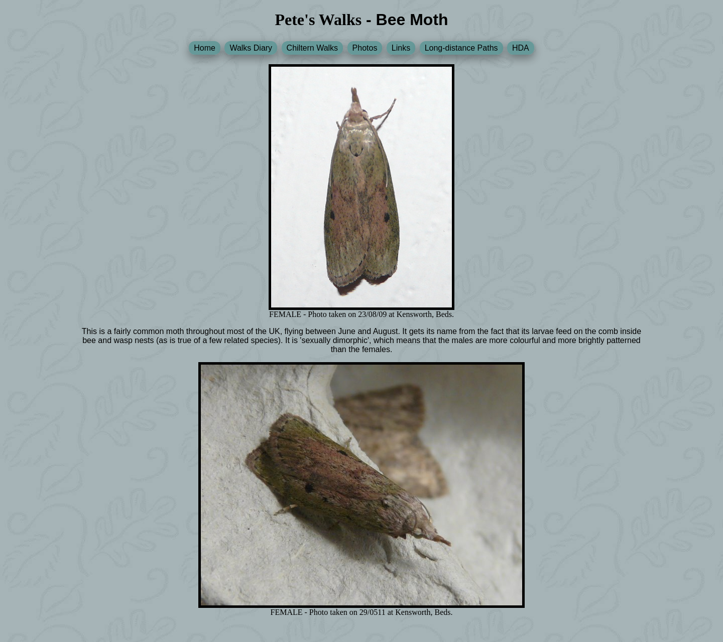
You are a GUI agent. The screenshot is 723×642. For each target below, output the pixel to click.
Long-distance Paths (461, 48)
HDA (520, 48)
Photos (365, 48)
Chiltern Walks (312, 48)
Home (204, 48)
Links (401, 48)
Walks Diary (250, 48)
